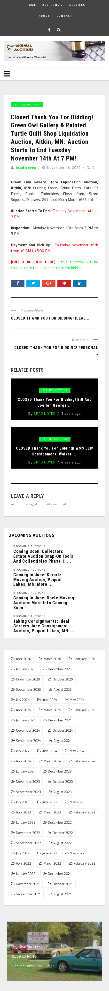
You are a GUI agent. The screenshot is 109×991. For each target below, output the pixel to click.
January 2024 (25, 771)
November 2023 (28, 781)
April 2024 (23, 761)
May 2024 (77, 750)
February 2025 (84, 710)
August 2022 (63, 842)
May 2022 (77, 853)
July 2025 (23, 699)
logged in (35, 504)
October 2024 (63, 730)
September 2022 (28, 842)
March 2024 (52, 761)
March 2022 (52, 863)
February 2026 (84, 658)
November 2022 (28, 832)
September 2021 (28, 894)
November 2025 (28, 679)
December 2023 (60, 771)
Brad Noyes (26, 167)
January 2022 (25, 873)
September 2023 (28, 791)
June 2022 (49, 853)
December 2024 (60, 720)
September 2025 (28, 689)
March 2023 (52, 812)
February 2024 (84, 761)
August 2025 (63, 689)
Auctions (51, 5)
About (44, 16)
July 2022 (23, 853)
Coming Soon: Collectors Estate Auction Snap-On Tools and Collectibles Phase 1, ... (43, 556)
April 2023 (23, 812)
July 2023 (23, 802)
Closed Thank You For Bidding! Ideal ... (51, 318)
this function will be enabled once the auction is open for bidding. (54, 265)
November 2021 (28, 883)
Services (77, 5)
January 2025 (25, 720)
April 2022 (23, 863)
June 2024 (49, 750)
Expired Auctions (27, 104)
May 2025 (77, 699)
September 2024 (28, 740)
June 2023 (49, 802)
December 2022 (60, 822)
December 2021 (60, 873)
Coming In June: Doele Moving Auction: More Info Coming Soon (43, 602)
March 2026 (52, 658)
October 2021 (63, 883)
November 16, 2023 (64, 167)
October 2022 (63, 832)
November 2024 (28, 730)
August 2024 (63, 740)
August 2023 (63, 791)
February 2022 (84, 863)
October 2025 (63, 679)
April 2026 (23, 658)
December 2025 (60, 669)
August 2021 (63, 894)
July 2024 (23, 750)
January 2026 (25, 669)
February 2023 (84, 812)
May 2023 (77, 802)
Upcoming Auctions (29, 546)
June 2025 (49, 699)
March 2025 (52, 710)
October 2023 (63, 781)
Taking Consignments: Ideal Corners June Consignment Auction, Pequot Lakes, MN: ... (44, 626)
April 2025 (23, 710)
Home (31, 5)
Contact (64, 16)
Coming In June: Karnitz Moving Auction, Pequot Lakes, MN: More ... (37, 579)
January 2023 (25, 822)
